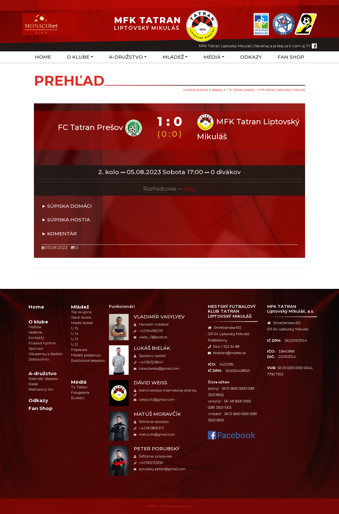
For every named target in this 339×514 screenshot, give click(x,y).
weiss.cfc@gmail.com (154, 399)
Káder (33, 384)
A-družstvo (126, 57)
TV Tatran (79, 387)
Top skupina (81, 312)
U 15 (74, 328)
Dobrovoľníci (39, 359)
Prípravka (79, 350)
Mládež (173, 57)
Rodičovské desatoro (88, 360)
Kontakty (36, 337)
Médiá (212, 57)
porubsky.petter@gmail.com (160, 469)
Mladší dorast (82, 323)
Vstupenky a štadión (46, 354)
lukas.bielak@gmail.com (156, 368)
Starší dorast (81, 317)
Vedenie (35, 332)
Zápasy (217, 90)
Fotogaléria (80, 392)
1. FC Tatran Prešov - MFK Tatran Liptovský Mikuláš (266, 90)
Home (43, 57)
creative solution (179, 506)
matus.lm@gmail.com (154, 434)
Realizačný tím (41, 389)
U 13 (74, 339)
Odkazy (251, 57)
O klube (78, 57)
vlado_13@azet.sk (151, 337)
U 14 (75, 333)
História (35, 327)
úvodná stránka (195, 90)
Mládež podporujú (86, 355)
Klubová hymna (42, 343)
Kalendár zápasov (43, 378)
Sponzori (36, 348)
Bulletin (78, 398)
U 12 (74, 344)
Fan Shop (291, 57)
